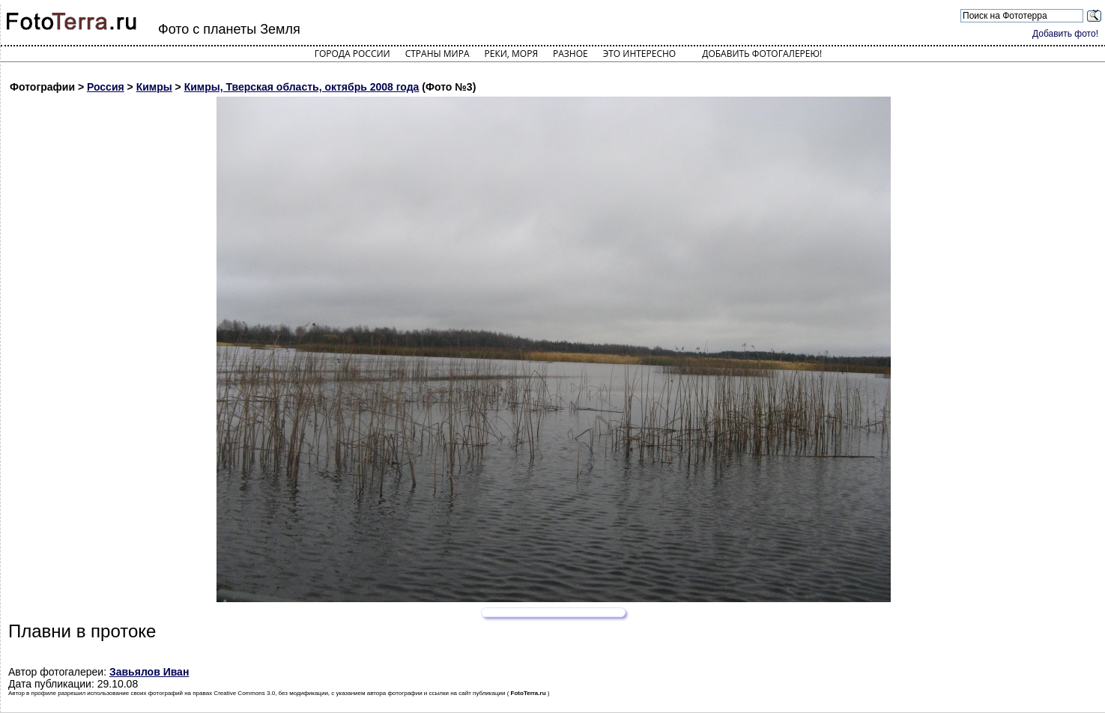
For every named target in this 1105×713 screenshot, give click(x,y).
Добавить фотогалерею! (762, 53)
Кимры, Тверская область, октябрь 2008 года (302, 87)
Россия (105, 87)
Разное (570, 53)
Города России (352, 53)
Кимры (154, 87)
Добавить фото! (1065, 33)
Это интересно (639, 53)
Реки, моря (511, 53)
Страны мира (437, 53)
